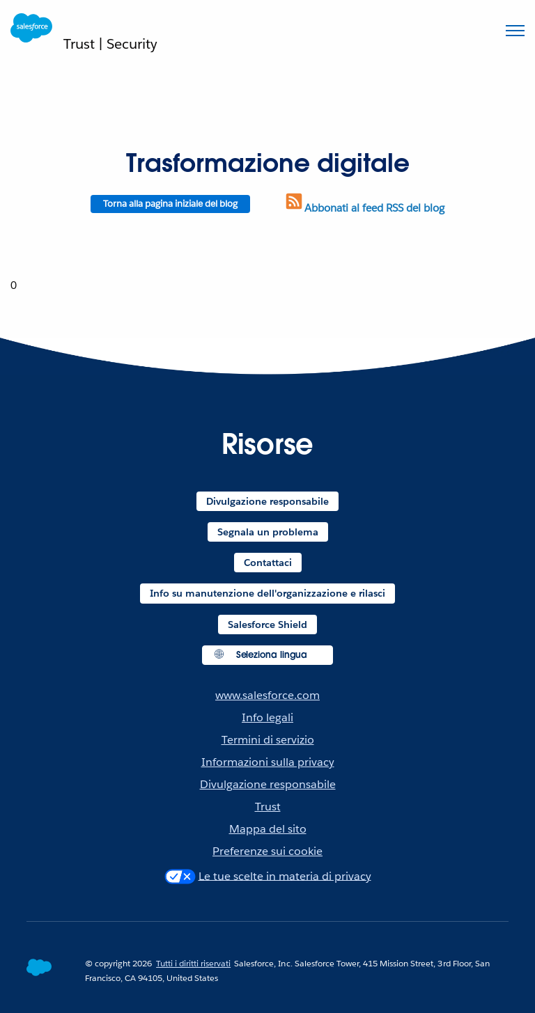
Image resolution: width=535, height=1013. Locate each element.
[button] (268, 655)
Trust (268, 806)
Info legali (267, 717)
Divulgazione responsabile (267, 501)
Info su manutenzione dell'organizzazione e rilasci (267, 593)
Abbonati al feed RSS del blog (364, 207)
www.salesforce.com (267, 695)
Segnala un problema (267, 532)
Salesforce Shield (267, 624)
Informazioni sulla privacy (267, 762)
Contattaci (268, 562)
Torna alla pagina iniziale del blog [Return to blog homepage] (170, 204)
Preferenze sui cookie (267, 851)
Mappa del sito (268, 829)
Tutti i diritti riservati (193, 963)
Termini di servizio (268, 739)
